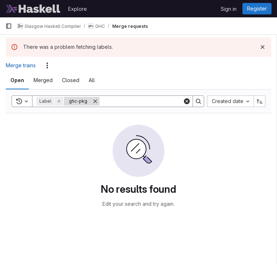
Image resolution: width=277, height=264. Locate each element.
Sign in (229, 9)
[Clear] (187, 101)
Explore (77, 9)
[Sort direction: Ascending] (259, 101)
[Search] (144, 101)
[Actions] (47, 65)
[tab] (17, 80)
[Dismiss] (262, 47)
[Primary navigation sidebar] (8, 26)
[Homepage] (33, 8)
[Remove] (95, 101)
